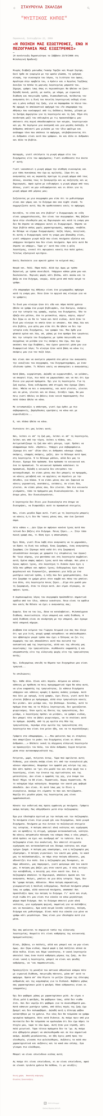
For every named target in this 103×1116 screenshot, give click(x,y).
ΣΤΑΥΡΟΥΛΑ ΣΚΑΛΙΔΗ (41, 7)
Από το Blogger (51, 1103)
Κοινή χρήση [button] (18, 1076)
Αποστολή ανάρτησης (34, 1076)
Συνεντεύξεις (27, 1079)
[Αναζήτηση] (88, 7)
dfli (59, 1108)
